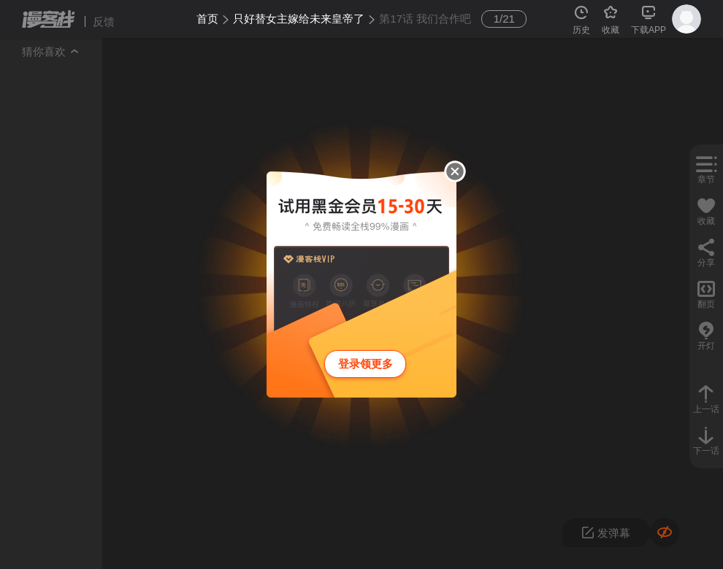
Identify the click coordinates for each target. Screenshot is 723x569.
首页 (207, 18)
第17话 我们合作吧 (425, 18)
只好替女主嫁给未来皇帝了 (298, 18)
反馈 (104, 21)
